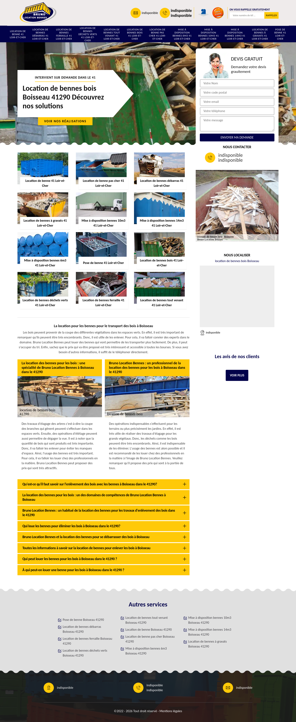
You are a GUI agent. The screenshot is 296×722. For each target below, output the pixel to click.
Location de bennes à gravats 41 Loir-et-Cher (260, 34)
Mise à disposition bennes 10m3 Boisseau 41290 (209, 620)
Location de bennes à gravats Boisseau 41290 (207, 643)
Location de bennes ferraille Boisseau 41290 (87, 641)
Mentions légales (171, 711)
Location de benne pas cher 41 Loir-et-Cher (157, 34)
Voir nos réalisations (65, 121)
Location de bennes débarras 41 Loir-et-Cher (40, 34)
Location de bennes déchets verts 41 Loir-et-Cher (88, 34)
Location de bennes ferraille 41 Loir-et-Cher (64, 34)
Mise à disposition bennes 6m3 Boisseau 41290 (146, 650)
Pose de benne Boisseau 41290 (83, 620)
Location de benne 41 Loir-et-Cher (18, 34)
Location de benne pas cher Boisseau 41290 (150, 639)
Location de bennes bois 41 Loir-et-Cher (135, 34)
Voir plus (237, 375)
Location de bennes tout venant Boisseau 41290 (146, 620)
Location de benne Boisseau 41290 (148, 629)
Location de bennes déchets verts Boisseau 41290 (85, 653)
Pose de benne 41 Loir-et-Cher (280, 34)
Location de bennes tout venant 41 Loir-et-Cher (111, 34)
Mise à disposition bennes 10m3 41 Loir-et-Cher (208, 34)
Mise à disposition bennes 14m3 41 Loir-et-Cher (235, 34)
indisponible (150, 13)
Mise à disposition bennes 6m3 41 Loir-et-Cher (182, 34)
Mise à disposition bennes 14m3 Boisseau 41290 (209, 632)
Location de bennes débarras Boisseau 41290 (82, 629)
